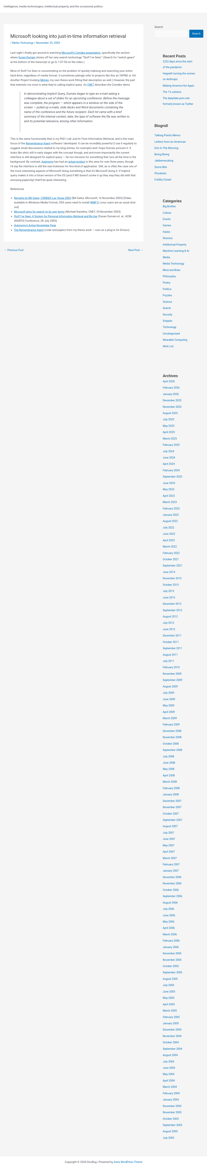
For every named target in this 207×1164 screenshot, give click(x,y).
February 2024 (171, 469)
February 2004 (171, 1080)
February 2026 (171, 388)
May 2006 (169, 912)
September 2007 (173, 812)
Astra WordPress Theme (128, 1147)
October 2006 (171, 880)
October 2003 (171, 1105)
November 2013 (172, 575)
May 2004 (169, 1061)
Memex (44, 80)
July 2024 (169, 450)
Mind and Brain (172, 272)
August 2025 (170, 413)
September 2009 (173, 675)
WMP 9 (94, 202)
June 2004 (169, 1055)
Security (168, 316)
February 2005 (171, 1005)
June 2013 (169, 594)
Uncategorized (171, 335)
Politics (167, 291)
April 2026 (169, 382)
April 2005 (169, 993)
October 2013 (171, 581)
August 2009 (170, 681)
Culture (167, 216)
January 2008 (171, 787)
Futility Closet (162, 183)
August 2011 (170, 650)
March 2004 (170, 1073)
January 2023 (171, 513)
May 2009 (169, 700)
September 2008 (173, 743)
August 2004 (170, 1042)
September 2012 (173, 606)
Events (167, 222)
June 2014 (169, 569)
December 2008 (172, 725)
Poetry (167, 285)
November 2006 (172, 874)
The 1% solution (172, 97)
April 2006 (169, 918)
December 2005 (172, 943)
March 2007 (170, 849)
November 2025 (172, 407)
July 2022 (169, 525)
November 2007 (172, 799)
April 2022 (169, 538)
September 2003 (173, 1111)
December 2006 (172, 868)
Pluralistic (160, 177)
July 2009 (169, 687)
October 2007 (171, 806)
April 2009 (169, 706)
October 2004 (171, 1030)
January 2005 (171, 1011)
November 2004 (172, 1024)
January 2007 (171, 862)
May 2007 (169, 837)
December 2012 (172, 600)
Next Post (135, 250)
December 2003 (172, 1092)
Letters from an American (170, 146)
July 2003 (169, 1123)
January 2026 (171, 394)
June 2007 (169, 830)
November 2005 (172, 949)
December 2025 (172, 401)
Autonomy (47, 161)
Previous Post (14, 250)
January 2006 (171, 936)
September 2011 (173, 644)
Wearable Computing (175, 341)
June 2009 (169, 694)
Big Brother (169, 210)
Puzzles (167, 297)
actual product (77, 161)
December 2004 (172, 1017)
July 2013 (169, 588)
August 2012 (170, 612)
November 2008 (172, 731)
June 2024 (169, 457)
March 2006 (170, 924)
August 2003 (170, 1117)
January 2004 (171, 1086)
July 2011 (169, 656)
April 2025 (169, 432)
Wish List (168, 347)
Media (166, 260)
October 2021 (171, 556)
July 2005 (169, 974)
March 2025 (170, 438)
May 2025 (169, 426)
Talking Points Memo (167, 140)
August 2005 (170, 968)
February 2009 (171, 718)
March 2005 (170, 999)
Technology (170, 328)
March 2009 (170, 712)
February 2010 (171, 662)
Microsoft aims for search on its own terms (40, 211)
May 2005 (169, 986)
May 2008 (169, 762)
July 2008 (169, 749)
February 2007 (171, 855)
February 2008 (171, 781)
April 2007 (169, 843)
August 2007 (170, 818)
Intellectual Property (175, 247)
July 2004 (169, 1048)
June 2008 (169, 756)
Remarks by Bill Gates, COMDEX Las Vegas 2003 (44, 198)
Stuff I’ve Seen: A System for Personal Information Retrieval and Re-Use (57, 216)
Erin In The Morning (166, 152)
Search (158, 27)
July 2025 (169, 419)
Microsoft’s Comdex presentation (82, 52)
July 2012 (169, 619)
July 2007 (169, 824)
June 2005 (169, 980)
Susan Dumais (27, 57)
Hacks (167, 235)
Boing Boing (161, 158)
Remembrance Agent (39, 143)
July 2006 (169, 899)
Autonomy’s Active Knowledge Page (36, 225)
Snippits (168, 322)
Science (167, 303)
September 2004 (173, 1036)
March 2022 (170, 544)
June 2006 (169, 905)
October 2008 (171, 737)
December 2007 (172, 793)
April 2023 (169, 494)
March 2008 (170, 774)
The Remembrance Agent (29, 230)
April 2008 (169, 768)
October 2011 (171, 637)
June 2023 (169, 482)
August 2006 (170, 893)
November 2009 (172, 669)
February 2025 (171, 444)
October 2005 (171, 955)
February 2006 (171, 930)
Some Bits (160, 171)
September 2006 (173, 887)
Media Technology (23, 42)
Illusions (168, 241)
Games (167, 229)
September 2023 (173, 475)
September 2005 (173, 961)
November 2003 (172, 1098)
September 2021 (173, 563)
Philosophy (169, 279)
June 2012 (169, 625)
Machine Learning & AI (176, 254)
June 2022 (169, 531)
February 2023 (171, 507)
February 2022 (171, 550)
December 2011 (172, 631)
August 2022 (170, 519)
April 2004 (169, 1067)
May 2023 (169, 488)
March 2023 (170, 500)
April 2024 (169, 463)
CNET (90, 84)
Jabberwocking (163, 165)
